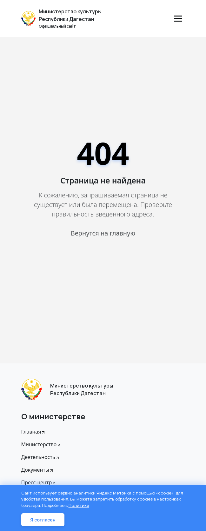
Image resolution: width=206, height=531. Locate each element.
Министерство (41, 444)
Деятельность (40, 457)
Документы (37, 469)
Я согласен (43, 520)
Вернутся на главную (103, 233)
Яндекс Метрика (113, 493)
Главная (33, 431)
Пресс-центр (39, 482)
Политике (79, 505)
